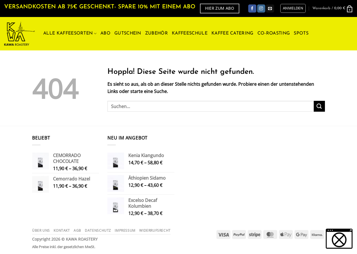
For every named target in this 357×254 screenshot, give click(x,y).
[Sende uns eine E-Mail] (270, 8)
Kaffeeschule (190, 33)
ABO (105, 33)
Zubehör (156, 33)
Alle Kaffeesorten (70, 33)
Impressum (125, 230)
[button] (293, 8)
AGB (77, 230)
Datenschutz (98, 230)
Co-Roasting (273, 33)
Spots (301, 33)
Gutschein (127, 33)
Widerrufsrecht (155, 230)
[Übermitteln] (319, 106)
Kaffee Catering (232, 33)
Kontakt (62, 230)
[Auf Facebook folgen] (252, 8)
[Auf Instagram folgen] (261, 8)
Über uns (41, 230)
